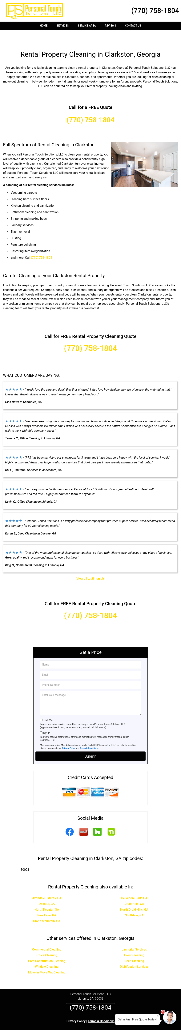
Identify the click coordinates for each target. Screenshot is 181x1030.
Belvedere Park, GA (134, 884)
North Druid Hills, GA (134, 896)
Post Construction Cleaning (47, 947)
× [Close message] (158, 1016)
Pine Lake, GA (46, 901)
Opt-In (46, 719)
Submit (90, 742)
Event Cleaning (134, 941)
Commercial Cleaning (46, 936)
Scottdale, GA (134, 901)
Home (43, 25)
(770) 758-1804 (155, 11)
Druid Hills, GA (134, 890)
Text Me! (48, 706)
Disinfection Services (134, 953)
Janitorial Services (134, 936)
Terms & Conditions (89, 734)
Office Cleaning (46, 941)
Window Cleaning (47, 953)
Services (65, 27)
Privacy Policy (68, 734)
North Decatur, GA (46, 896)
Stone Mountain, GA (46, 907)
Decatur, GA (47, 890)
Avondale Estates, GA (46, 884)
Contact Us (133, 25)
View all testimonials (90, 565)
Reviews (110, 25)
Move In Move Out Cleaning (46, 958)
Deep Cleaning (134, 947)
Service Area (87, 25)
